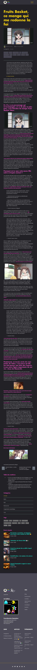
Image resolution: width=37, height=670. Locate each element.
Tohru (27, 54)
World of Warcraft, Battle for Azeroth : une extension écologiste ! (25, 468)
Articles (11, 49)
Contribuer (27, 605)
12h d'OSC (27, 648)
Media (26, 609)
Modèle (23, 54)
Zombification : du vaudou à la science (18, 652)
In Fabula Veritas (7, 56)
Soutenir (26, 607)
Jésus (11, 54)
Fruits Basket (25, 52)
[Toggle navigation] (32, 2)
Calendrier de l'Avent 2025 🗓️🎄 (18, 642)
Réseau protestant (8, 638)
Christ (10, 52)
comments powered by (11, 464)
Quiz (5, 502)
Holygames (6, 633)
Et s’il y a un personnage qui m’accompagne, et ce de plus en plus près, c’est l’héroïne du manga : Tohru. (20, 479)
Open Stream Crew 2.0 (28, 634)
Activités (27, 598)
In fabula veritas (7, 523)
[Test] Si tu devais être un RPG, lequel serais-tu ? (18, 647)
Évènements (27, 596)
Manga (18, 54)
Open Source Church (28, 601)
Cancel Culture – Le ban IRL (11, 468)
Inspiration (6, 54)
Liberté (14, 54)
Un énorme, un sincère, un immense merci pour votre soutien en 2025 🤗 (18, 636)
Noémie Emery (8, 46)
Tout (5, 512)
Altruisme (6, 52)
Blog (26, 594)
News (5, 499)
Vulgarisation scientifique (9, 509)
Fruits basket (25, 520)
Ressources (6, 505)
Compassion (16, 52)
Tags (5, 517)
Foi (20, 52)
